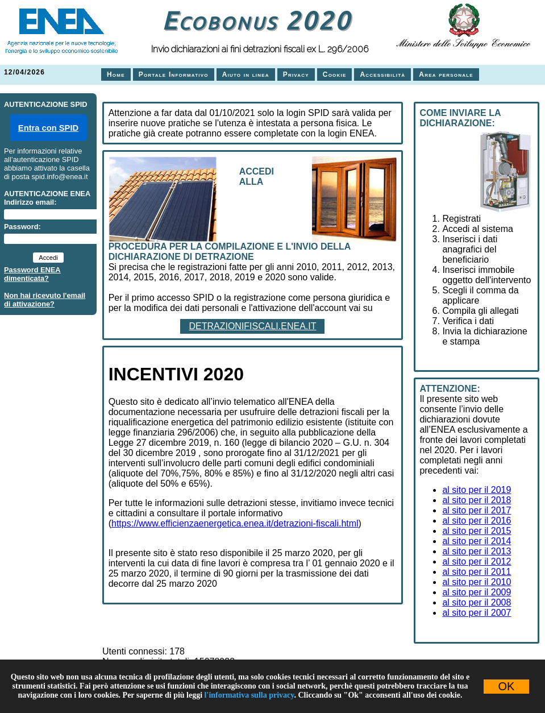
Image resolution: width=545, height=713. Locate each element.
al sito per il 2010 (476, 582)
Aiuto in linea (245, 74)
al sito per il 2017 (476, 510)
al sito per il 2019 (476, 490)
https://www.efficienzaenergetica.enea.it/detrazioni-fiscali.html (235, 523)
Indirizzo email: (30, 202)
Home (116, 74)
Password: (22, 226)
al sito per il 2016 (476, 520)
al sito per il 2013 (476, 551)
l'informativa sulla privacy (249, 695)
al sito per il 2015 (476, 531)
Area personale (446, 74)
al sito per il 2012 (476, 561)
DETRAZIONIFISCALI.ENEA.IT (252, 326)
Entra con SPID (48, 127)
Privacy (296, 74)
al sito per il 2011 (476, 572)
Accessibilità (382, 74)
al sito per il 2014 (476, 541)
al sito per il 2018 (476, 500)
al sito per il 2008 (476, 602)
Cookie (335, 74)
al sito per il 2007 (476, 612)
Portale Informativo (174, 74)
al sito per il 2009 (476, 592)
